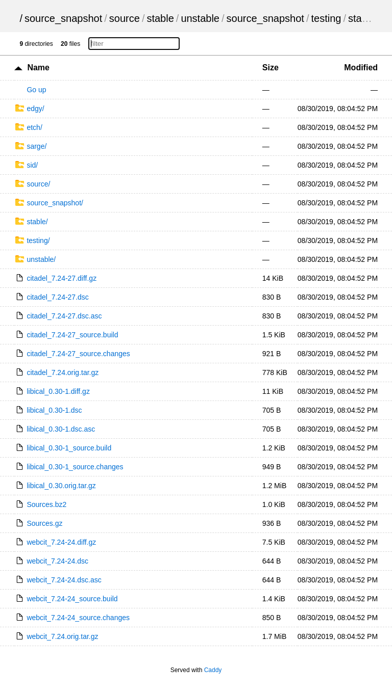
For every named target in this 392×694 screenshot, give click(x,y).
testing (326, 18)
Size (270, 67)
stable (160, 18)
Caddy (213, 670)
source (124, 18)
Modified (361, 67)
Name (38, 67)
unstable (200, 18)
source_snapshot (63, 18)
